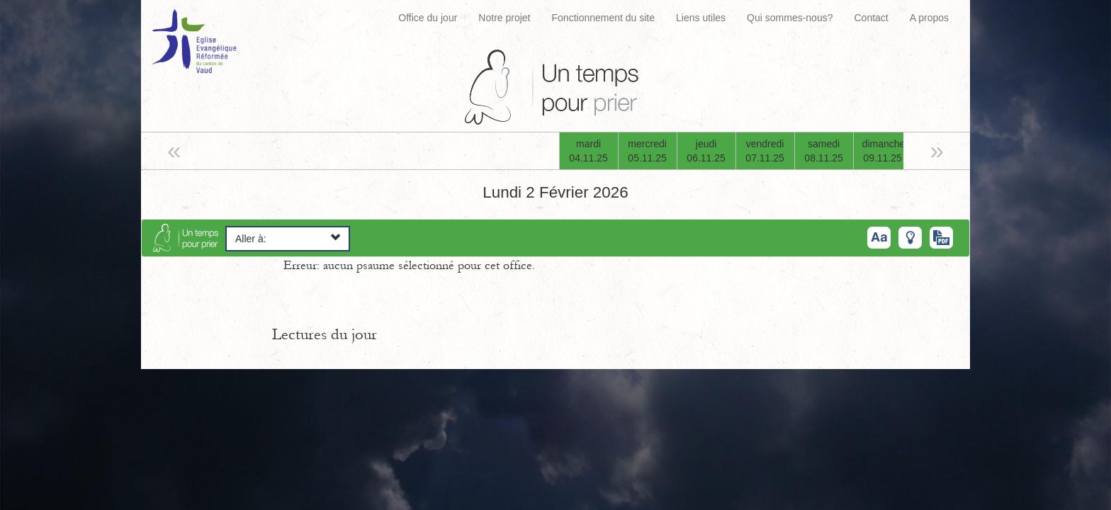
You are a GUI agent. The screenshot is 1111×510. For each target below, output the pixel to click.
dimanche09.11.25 (884, 151)
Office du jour (427, 17)
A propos (929, 17)
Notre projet (504, 17)
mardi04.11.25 (588, 151)
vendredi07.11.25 (764, 151)
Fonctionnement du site (603, 17)
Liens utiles (701, 17)
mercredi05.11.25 (647, 151)
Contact (871, 17)
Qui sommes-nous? (790, 17)
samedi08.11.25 (823, 151)
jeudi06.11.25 (706, 151)
